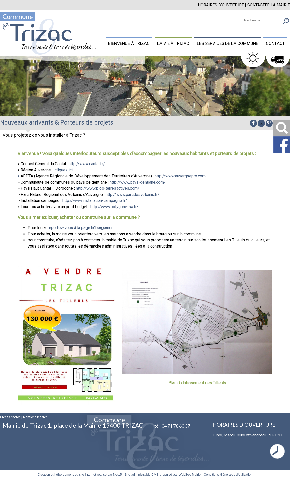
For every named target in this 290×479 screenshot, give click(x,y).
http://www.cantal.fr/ (87, 163)
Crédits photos (10, 417)
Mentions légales (35, 417)
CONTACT (275, 43)
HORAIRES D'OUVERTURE (221, 5)
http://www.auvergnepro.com (180, 176)
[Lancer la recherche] (286, 21)
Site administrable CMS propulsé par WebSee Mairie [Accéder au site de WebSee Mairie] (163, 474)
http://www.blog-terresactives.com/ (107, 188)
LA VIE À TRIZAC (173, 43)
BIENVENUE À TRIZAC (129, 43)
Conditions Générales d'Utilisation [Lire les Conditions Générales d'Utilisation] (228, 474)
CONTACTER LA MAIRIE (268, 5)
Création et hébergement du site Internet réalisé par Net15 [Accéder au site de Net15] (80, 474)
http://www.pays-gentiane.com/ (138, 182)
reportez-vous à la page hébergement (81, 227)
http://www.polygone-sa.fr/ (114, 206)
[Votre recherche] (262, 20)
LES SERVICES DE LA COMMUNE (227, 43)
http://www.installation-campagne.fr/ (94, 200)
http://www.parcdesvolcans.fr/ (133, 194)
